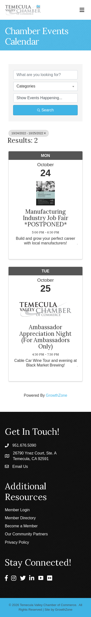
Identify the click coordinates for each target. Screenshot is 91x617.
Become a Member (21, 526)
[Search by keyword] (45, 74)
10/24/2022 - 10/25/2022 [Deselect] (28, 133)
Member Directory (20, 518)
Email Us (20, 466)
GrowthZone (56, 395)
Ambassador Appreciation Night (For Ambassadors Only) (45, 337)
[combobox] (45, 86)
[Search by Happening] (45, 98)
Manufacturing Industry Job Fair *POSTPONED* (45, 218)
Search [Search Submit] (45, 110)
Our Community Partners (26, 534)
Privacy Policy (17, 542)
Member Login (17, 510)
